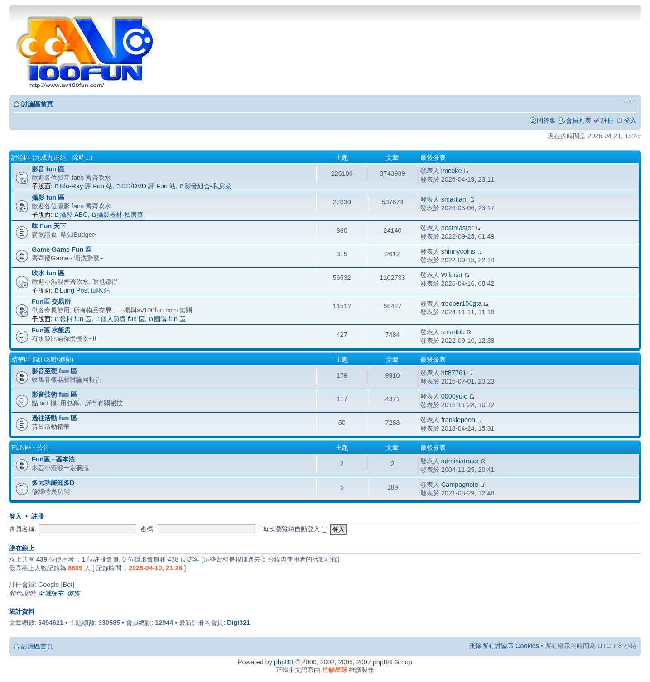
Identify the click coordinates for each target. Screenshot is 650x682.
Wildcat (451, 275)
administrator (460, 461)
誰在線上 (21, 548)
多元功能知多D (53, 482)
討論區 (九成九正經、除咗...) (52, 157)
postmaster (457, 227)
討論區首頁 (37, 104)
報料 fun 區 (75, 318)
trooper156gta (461, 303)
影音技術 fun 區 (54, 394)
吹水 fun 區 (48, 273)
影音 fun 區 (48, 169)
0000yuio (454, 396)
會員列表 (578, 120)
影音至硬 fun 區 (54, 371)
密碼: (147, 529)
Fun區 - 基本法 (53, 459)
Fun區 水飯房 (51, 330)
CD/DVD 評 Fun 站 (148, 186)
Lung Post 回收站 (85, 290)
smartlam (454, 199)
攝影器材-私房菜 (120, 214)
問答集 (546, 120)
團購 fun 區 (170, 318)
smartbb (453, 332)
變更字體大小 (629, 101)
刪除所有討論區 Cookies (504, 645)
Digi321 (238, 622)
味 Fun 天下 (49, 226)
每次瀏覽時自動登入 (295, 529)
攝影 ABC (74, 214)
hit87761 (453, 372)
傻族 (73, 593)
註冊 (607, 120)
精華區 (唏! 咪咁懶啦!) (42, 359)
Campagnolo (459, 484)
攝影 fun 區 (48, 197)
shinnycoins (458, 251)
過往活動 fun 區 (54, 418)
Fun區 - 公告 (30, 447)
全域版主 (50, 593)
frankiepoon (458, 419)
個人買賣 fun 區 (123, 318)
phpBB (284, 662)
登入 (630, 120)
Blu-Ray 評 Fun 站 (86, 186)
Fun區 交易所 (51, 301)
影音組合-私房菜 (208, 186)
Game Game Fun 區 (61, 249)
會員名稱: (22, 529)
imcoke (451, 170)
